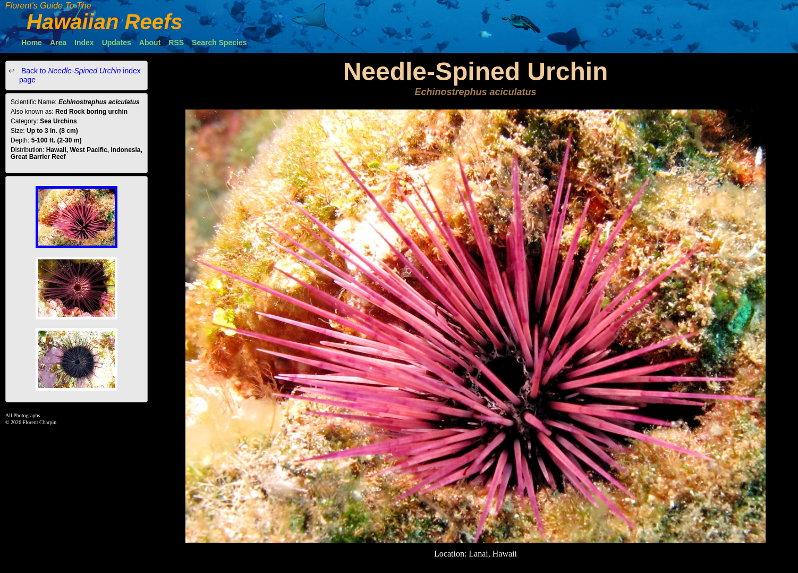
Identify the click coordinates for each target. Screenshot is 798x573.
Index (84, 42)
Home (31, 42)
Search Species (219, 42)
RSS (176, 42)
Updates (116, 42)
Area (58, 42)
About (149, 42)
